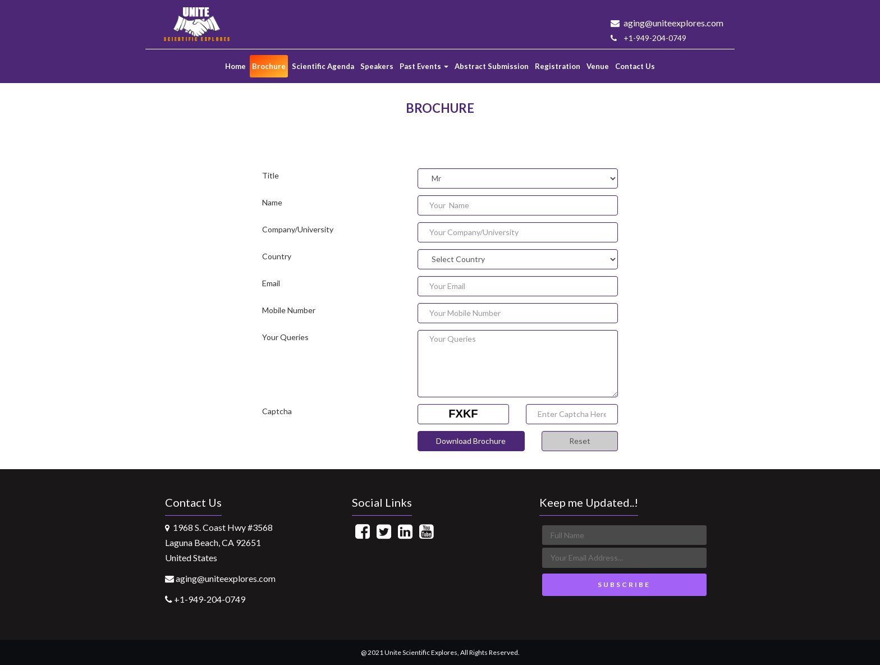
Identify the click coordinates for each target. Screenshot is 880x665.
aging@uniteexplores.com (667, 22)
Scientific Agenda (323, 66)
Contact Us (635, 66)
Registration (557, 66)
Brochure (269, 66)
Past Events (424, 66)
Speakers (376, 66)
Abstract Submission (492, 66)
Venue (597, 66)
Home (235, 66)
